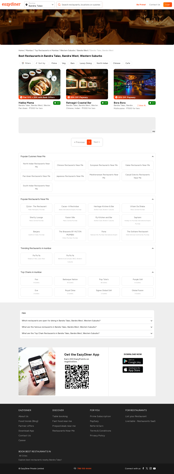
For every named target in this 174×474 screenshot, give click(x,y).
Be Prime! (141, 4)
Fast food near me (62, 421)
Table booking (60, 416)
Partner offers (26, 426)
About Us (23, 416)
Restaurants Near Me (63, 430)
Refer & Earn (96, 426)
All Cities (23, 456)
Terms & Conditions (100, 430)
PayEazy (94, 421)
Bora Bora (120, 102)
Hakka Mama (26, 102)
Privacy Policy (97, 435)
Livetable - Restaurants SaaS (140, 421)
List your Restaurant (136, 416)
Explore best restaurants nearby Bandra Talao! (40, 460)
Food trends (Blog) (28, 421)
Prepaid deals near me (64, 426)
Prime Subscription (100, 416)
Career (22, 440)
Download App (26, 430)
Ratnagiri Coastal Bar (78, 102)
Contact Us (154, 4)
